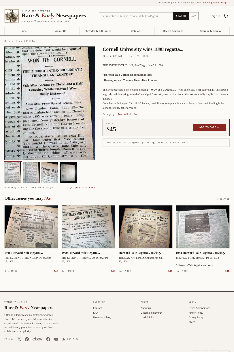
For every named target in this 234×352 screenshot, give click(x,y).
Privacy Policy (195, 317)
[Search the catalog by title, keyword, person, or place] (136, 16)
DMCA (191, 321)
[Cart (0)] (226, 16)
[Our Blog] (70, 339)
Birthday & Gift (98, 31)
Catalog (135, 31)
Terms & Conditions (199, 307)
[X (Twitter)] (19, 339)
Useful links (147, 317)
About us (146, 307)
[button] (49, 103)
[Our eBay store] (38, 339)
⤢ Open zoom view (82, 187)
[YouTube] (56, 339)
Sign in (216, 16)
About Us (60, 31)
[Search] (181, 16)
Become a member (151, 312)
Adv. (193, 15)
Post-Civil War (128, 114)
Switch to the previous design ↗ (213, 2)
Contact (97, 307)
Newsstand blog (102, 317)
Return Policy (195, 312)
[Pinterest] (27, 339)
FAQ (95, 312)
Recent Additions (173, 31)
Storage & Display (210, 31)
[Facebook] (48, 339)
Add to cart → (209, 127)
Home (23, 31)
